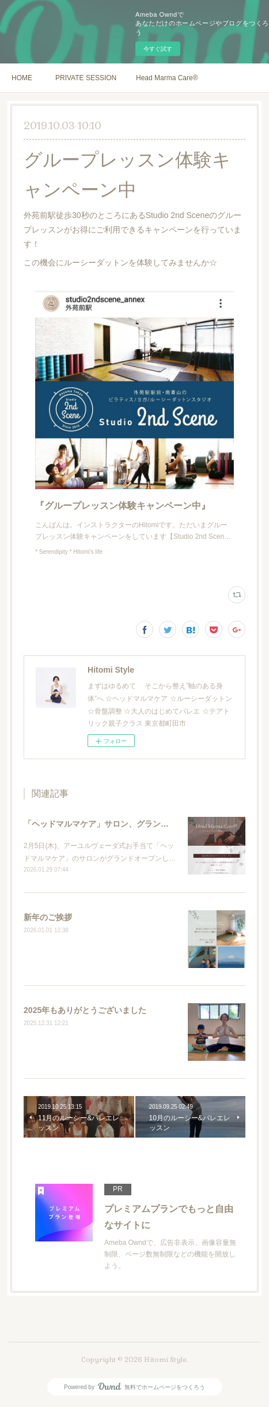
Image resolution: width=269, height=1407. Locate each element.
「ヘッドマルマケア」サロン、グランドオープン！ (116, 823)
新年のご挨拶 (48, 917)
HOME (22, 78)
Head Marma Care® (167, 78)
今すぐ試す (157, 49)
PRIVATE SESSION (85, 78)
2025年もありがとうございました (85, 1010)
